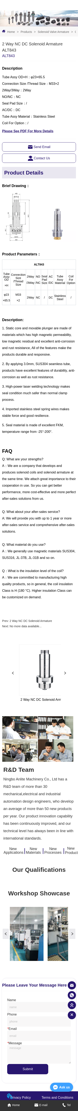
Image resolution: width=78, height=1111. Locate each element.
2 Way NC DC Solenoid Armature (31, 621)
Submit (28, 1069)
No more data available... (26, 626)
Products (26, 31)
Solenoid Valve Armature (53, 31)
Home (11, 31)
